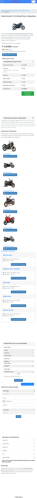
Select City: (7, 358)
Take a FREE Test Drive (9, 54)
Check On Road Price (10, 156)
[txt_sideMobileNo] (20, 401)
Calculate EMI (18, 380)
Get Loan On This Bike (27, 384)
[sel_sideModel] (18, 394)
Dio (18, 454)
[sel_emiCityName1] (18, 361)
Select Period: (7, 363)
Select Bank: (7, 369)
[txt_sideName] (18, 398)
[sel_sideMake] (18, 391)
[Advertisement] (18, 106)
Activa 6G (18, 440)
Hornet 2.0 (18, 447)
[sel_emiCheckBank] (18, 372)
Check (10, 49)
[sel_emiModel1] (18, 353)
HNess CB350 (18, 457)
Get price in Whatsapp (27, 93)
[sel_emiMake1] (18, 350)
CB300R (18, 450)
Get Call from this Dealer (18, 264)
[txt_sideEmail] (18, 405)
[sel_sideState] (18, 410)
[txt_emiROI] (17, 376)
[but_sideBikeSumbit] (18, 416)
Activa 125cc (18, 443)
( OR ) (18, 373)
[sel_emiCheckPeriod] (18, 366)
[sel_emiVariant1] (18, 355)
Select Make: (7, 347)
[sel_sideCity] (18, 413)
